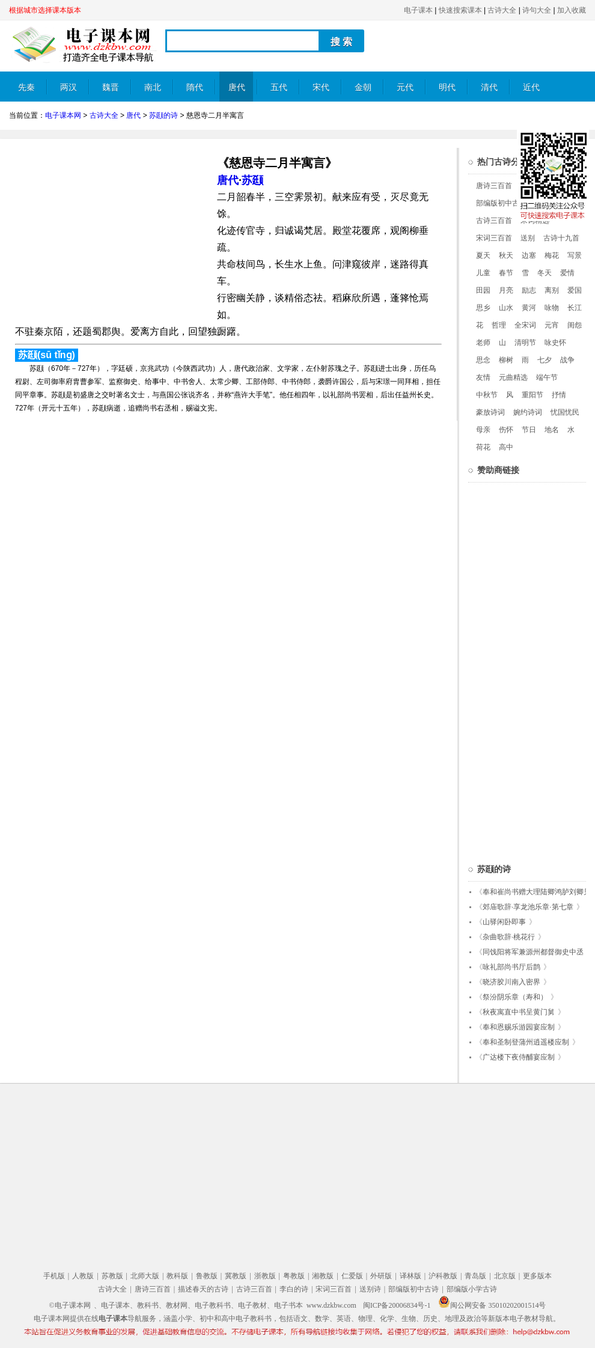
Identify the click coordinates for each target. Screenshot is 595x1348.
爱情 (567, 273)
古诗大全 (501, 10)
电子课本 (418, 10)
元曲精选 (513, 377)
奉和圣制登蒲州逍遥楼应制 (526, 1042)
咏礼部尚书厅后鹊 (511, 967)
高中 (506, 447)
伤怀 (506, 429)
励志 (529, 290)
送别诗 (370, 1289)
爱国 (574, 290)
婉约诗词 (527, 412)
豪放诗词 (490, 412)
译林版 (410, 1276)
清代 (489, 87)
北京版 (505, 1276)
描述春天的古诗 (203, 1289)
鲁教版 (207, 1276)
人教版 (83, 1276)
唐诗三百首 (494, 185)
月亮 (506, 290)
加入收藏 (571, 10)
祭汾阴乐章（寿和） (515, 997)
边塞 (529, 255)
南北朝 (152, 92)
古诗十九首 (561, 238)
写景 (574, 255)
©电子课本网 (70, 1305)
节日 (529, 429)
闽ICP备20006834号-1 (397, 1305)
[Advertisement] (110, 232)
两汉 (68, 87)
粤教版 (294, 1276)
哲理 (499, 325)
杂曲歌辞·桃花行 (509, 937)
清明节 (525, 342)
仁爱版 (352, 1276)
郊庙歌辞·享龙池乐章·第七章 (528, 907)
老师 (483, 342)
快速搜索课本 (460, 10)
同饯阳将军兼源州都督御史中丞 (533, 952)
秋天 (506, 255)
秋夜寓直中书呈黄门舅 (519, 1012)
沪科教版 (443, 1276)
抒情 (559, 395)
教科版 (177, 1276)
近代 (531, 87)
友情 (483, 377)
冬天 (544, 273)
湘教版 (323, 1276)
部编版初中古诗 (501, 203)
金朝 (363, 87)
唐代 (236, 87)
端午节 (547, 377)
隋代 (194, 87)
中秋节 (487, 395)
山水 (506, 307)
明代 (447, 87)
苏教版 (112, 1276)
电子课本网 (63, 115)
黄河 (529, 307)
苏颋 (252, 180)
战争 (567, 360)
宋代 (321, 87)
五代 (278, 87)
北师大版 (144, 1276)
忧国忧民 (565, 412)
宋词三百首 (494, 238)
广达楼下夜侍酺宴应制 (519, 1057)
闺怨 (574, 325)
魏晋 (110, 87)
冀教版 (235, 1276)
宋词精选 (534, 220)
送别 (527, 238)
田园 (483, 290)
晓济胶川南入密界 (511, 982)
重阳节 (532, 395)
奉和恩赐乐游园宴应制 (519, 1027)
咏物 (552, 307)
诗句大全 (536, 10)
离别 (552, 290)
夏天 (483, 255)
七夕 (544, 360)
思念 (483, 360)
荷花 (483, 447)
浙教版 (265, 1276)
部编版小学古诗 (472, 1289)
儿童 (483, 273)
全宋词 (525, 325)
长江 (574, 307)
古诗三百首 (494, 220)
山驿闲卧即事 (504, 922)
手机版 (54, 1276)
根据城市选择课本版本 (45, 10)
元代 (405, 87)
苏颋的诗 (163, 115)
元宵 (552, 325)
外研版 (381, 1276)
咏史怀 (555, 342)
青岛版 (475, 1276)
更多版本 (537, 1276)
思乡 (483, 307)
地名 (552, 429)
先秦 (26, 87)
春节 (506, 273)
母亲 (483, 429)
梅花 (552, 255)
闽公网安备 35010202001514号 (492, 1305)
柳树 (506, 360)
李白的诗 (293, 1289)
